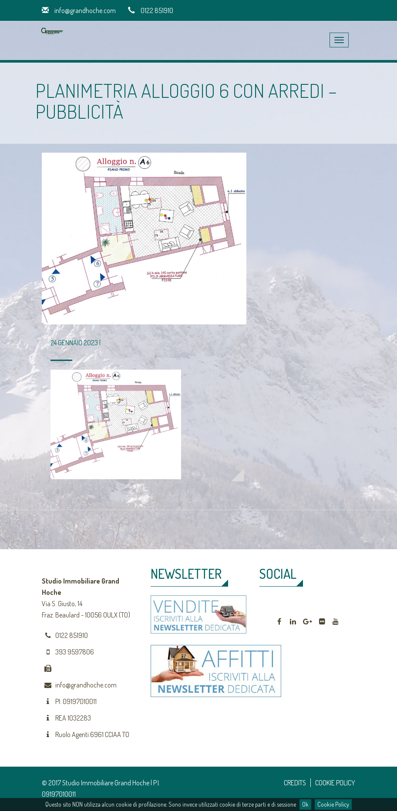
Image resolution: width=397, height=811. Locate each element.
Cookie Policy (333, 804)
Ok (305, 804)
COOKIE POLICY (335, 782)
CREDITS (295, 782)
